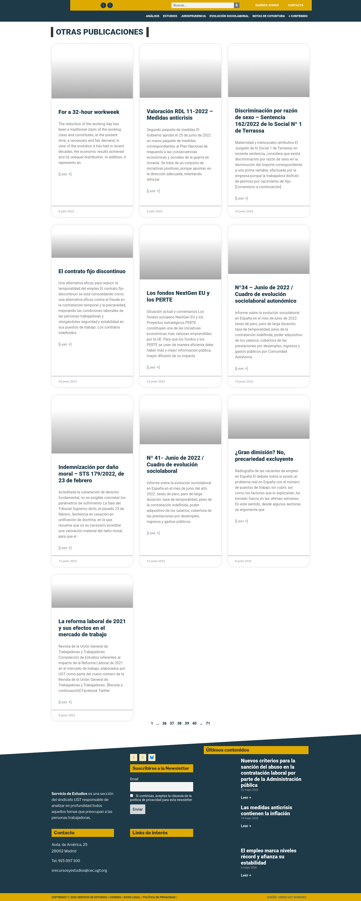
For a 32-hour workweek (88, 112)
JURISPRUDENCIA (193, 16)
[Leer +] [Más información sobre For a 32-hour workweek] (65, 174)
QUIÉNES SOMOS (267, 5)
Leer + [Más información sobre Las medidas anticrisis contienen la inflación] (246, 826)
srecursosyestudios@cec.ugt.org (79, 870)
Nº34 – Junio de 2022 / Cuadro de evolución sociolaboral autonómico (266, 294)
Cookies (115, 897)
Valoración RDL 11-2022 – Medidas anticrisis (180, 114)
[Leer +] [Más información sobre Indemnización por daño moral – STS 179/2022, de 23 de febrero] (65, 547)
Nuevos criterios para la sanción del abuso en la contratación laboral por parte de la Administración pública (271, 773)
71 (208, 723)
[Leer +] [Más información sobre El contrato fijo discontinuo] (65, 344)
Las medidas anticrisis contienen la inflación (266, 810)
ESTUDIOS (170, 16)
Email (134, 779)
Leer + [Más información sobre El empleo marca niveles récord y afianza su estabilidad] (246, 875)
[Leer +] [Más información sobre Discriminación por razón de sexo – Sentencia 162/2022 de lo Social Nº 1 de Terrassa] (241, 198)
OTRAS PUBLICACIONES (99, 31)
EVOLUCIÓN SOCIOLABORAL (229, 16)
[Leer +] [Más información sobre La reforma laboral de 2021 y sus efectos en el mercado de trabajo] (65, 702)
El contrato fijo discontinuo (91, 271)
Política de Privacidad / (160, 897)
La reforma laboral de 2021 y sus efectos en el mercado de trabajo (92, 628)
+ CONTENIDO (298, 16)
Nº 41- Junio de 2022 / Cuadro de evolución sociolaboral (175, 464)
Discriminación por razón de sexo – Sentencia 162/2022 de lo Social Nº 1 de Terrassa (268, 120)
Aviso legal (131, 897)
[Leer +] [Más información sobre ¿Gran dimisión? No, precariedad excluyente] (241, 521)
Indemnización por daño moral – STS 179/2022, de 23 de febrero (91, 474)
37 (172, 723)
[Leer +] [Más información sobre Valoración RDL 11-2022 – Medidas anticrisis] (153, 191)
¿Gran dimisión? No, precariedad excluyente (264, 455)
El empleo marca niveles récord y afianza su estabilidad (268, 857)
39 (187, 723)
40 (194, 723)
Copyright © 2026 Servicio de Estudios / (81, 897)
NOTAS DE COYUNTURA (269, 16)
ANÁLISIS (152, 16)
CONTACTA (295, 5)
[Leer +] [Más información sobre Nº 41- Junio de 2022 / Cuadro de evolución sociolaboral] (153, 533)
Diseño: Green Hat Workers (286, 897)
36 (164, 723)
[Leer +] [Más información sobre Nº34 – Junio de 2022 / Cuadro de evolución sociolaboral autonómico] (241, 368)
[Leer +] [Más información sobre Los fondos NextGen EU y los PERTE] (153, 367)
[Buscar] (236, 5)
